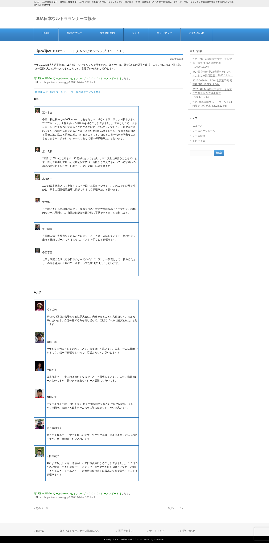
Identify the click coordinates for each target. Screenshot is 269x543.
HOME (40, 530)
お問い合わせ (187, 530)
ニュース (198, 125)
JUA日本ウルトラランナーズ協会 (66, 18)
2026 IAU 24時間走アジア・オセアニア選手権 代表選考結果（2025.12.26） (212, 63)
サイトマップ (156, 530)
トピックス (199, 140)
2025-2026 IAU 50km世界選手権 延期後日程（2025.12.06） (212, 82)
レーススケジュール (204, 130)
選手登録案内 (125, 530)
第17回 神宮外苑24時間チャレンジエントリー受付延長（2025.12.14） (213, 73)
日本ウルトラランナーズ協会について (80, 530)
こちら (125, 78)
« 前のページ (41, 508)
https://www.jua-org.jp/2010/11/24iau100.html (69, 82)
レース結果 (199, 135)
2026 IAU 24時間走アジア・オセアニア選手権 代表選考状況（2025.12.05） (212, 93)
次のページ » (175, 508)
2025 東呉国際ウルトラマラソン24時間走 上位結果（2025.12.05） (212, 104)
